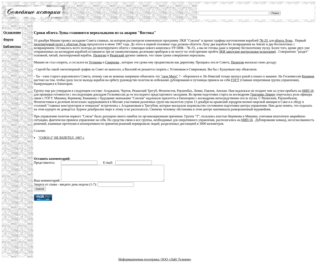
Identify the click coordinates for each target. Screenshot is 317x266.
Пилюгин (99, 55)
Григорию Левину (262, 94)
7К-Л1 (263, 40)
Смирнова (112, 62)
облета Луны (284, 40)
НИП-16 (308, 90)
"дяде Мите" (169, 76)
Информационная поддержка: (139, 262)
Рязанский (117, 55)
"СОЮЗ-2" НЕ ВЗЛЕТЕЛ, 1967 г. (61, 137)
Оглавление (12, 32)
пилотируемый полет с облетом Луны (60, 44)
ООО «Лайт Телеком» (176, 262)
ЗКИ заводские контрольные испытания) (247, 51)
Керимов (308, 76)
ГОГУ (235, 80)
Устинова (95, 62)
